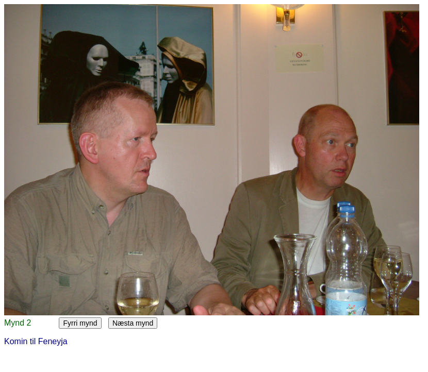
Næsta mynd (132, 323)
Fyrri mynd (80, 323)
